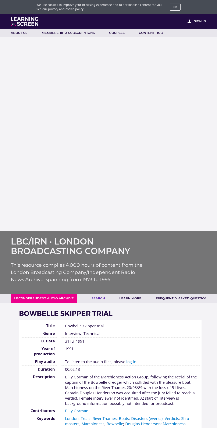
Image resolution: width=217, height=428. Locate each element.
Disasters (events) (147, 418)
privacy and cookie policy (65, 9)
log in (131, 361)
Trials (85, 418)
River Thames (105, 418)
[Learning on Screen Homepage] (25, 21)
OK (175, 7)
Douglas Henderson (143, 423)
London (72, 418)
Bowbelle (115, 423)
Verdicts (172, 418)
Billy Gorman (76, 410)
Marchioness (93, 423)
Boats (124, 418)
